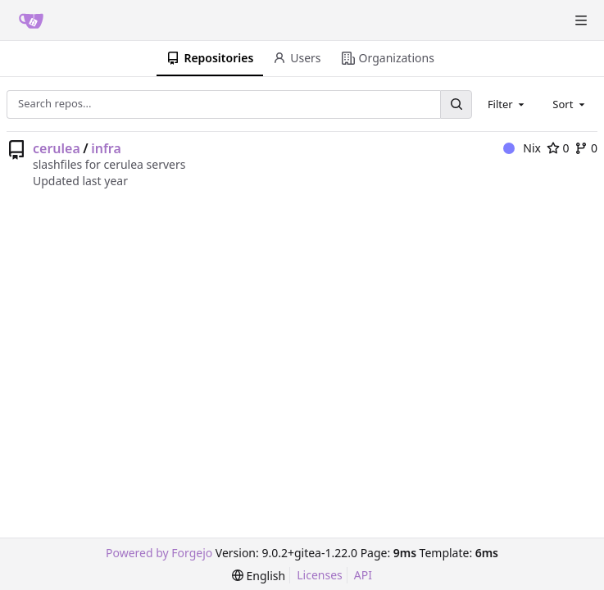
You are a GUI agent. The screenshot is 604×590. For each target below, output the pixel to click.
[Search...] (455, 104)
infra (106, 148)
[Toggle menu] (581, 20)
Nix (522, 148)
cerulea (56, 148)
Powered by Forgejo (159, 552)
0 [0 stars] (558, 148)
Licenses (320, 575)
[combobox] (507, 104)
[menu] (258, 575)
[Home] (31, 20)
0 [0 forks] (585, 148)
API (363, 575)
